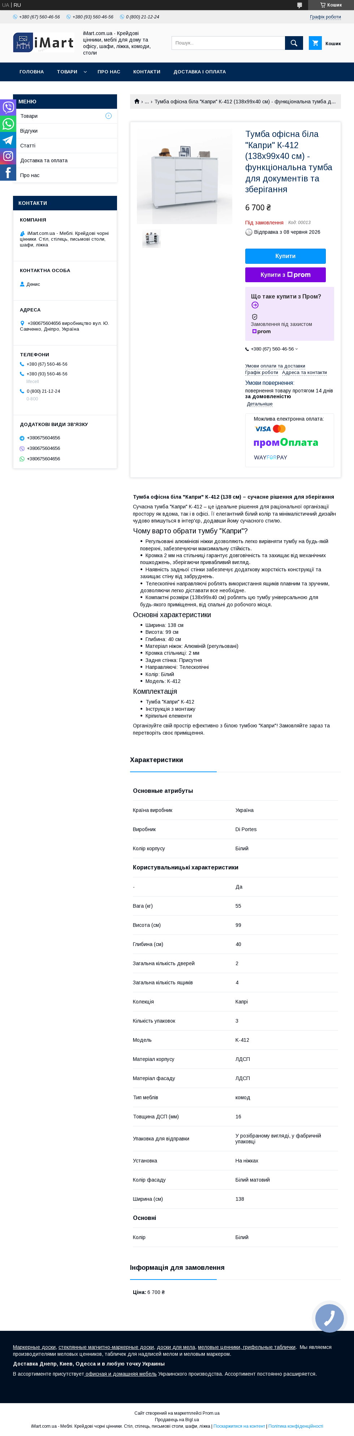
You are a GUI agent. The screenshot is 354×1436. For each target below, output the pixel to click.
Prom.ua (211, 1413)
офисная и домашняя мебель (120, 1374)
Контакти (146, 71)
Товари (67, 71)
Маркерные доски (34, 1347)
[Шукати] (294, 43)
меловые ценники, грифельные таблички (246, 1347)
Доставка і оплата (199, 71)
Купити (286, 256)
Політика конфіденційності (295, 1426)
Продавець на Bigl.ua (177, 1419)
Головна (32, 71)
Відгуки (29, 131)
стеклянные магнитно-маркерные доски (106, 1347)
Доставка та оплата (44, 160)
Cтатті (27, 146)
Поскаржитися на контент (239, 1426)
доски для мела (176, 1347)
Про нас (109, 71)
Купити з (285, 275)
